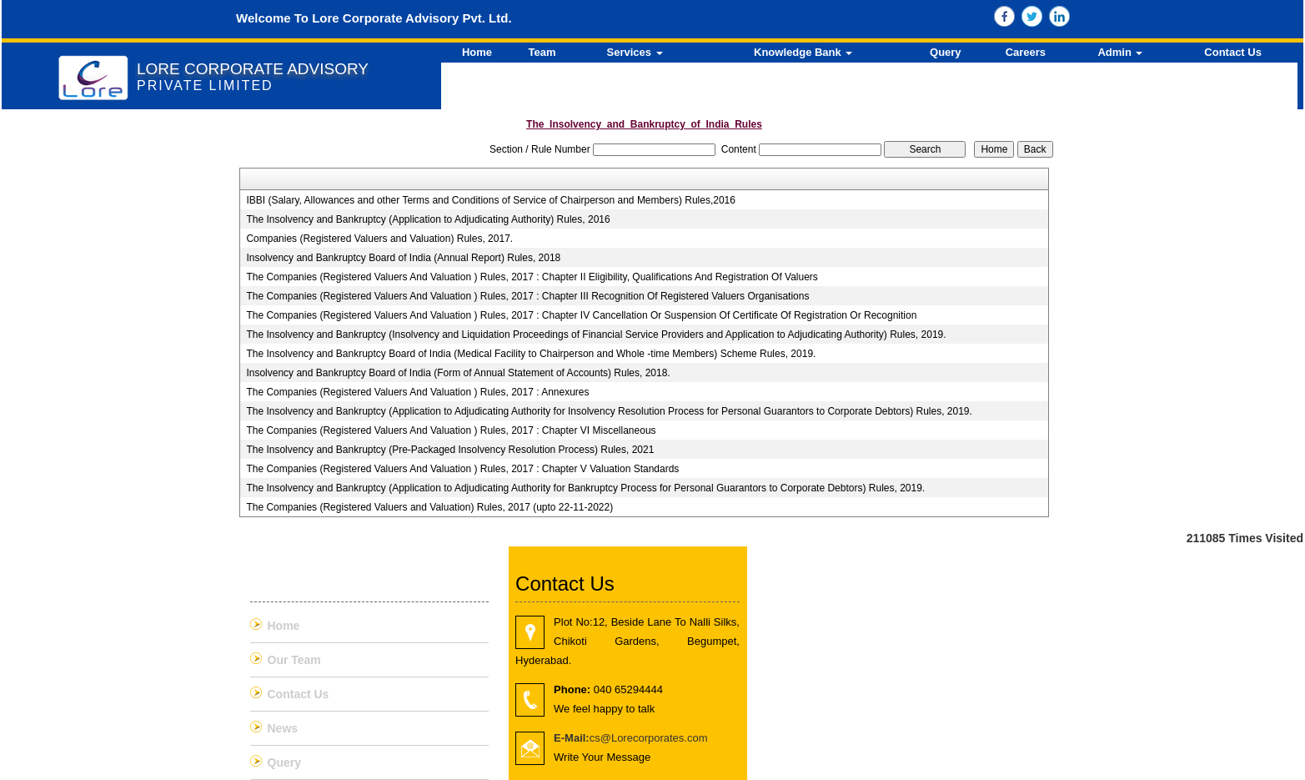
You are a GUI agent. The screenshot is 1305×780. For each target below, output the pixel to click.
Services (635, 52)
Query (945, 52)
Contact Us (1233, 52)
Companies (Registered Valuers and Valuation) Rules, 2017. (379, 238)
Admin (1119, 52)
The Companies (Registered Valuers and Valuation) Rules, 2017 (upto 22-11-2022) (429, 507)
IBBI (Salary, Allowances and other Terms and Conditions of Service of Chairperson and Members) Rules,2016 (490, 200)
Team (542, 52)
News (283, 728)
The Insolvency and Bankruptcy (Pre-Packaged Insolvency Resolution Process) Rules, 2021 (450, 449)
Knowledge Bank (803, 52)
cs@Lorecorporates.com (630, 738)
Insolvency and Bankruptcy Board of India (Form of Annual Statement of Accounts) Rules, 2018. (458, 373)
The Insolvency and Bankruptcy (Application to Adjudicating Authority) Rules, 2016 (428, 219)
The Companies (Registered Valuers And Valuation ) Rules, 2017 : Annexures (417, 392)
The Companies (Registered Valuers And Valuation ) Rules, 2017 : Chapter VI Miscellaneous (450, 430)
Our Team (294, 660)
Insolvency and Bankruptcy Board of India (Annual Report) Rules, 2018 (403, 258)
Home (477, 52)
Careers (1026, 52)
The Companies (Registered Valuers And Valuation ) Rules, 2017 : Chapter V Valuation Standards (462, 469)
